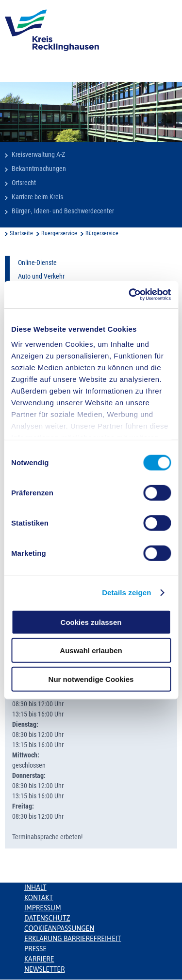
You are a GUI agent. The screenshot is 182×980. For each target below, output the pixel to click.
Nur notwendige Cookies (91, 679)
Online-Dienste (37, 262)
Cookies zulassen (91, 622)
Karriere (39, 959)
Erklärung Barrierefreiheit (72, 938)
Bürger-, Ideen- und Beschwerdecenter (63, 211)
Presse (35, 949)
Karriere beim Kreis (37, 197)
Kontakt (38, 898)
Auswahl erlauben (91, 650)
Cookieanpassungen (59, 928)
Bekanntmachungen (39, 168)
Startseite (21, 233)
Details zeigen (126, 592)
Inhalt (35, 887)
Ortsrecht (24, 183)
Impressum (42, 908)
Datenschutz (47, 918)
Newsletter (44, 969)
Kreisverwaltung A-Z (38, 154)
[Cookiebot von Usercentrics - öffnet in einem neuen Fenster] (129, 294)
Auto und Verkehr (41, 276)
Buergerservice (59, 233)
